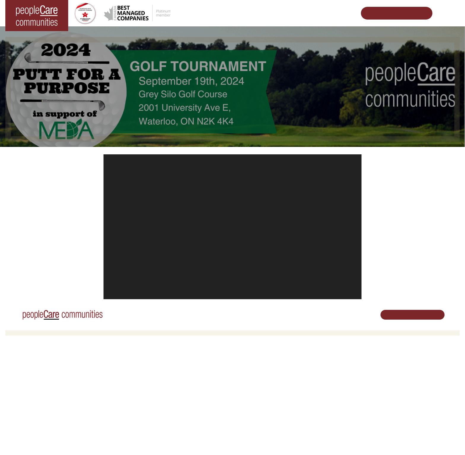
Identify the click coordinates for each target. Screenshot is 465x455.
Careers (244, 362)
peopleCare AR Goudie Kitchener (39, 370)
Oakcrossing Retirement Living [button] (150, 370)
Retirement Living (140, 362)
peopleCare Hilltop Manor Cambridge (43, 377)
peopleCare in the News (334, 377)
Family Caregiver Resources (148, 385)
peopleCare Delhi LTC (29, 408)
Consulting (322, 398)
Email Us (396, 392)
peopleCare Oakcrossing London (39, 385)
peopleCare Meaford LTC (32, 400)
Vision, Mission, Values (333, 362)
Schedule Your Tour (392, 13)
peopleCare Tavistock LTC (33, 392)
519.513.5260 (400, 382)
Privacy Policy (121, 441)
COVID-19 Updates (140, 377)
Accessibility (324, 406)
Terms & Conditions (88, 441)
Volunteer (245, 370)
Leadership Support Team (335, 370)
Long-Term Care (25, 362)
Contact (320, 421)
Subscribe (321, 413)
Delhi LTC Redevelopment (146, 392)
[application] (232, 226)
